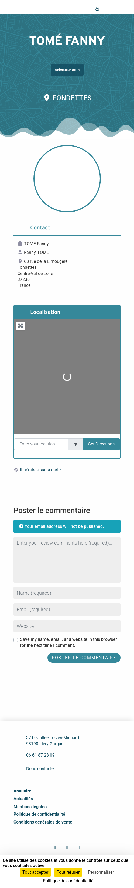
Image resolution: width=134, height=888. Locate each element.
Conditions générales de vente (42, 822)
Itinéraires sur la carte (40, 469)
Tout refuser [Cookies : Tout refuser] (68, 872)
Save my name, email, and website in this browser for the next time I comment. (68, 642)
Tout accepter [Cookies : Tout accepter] (35, 872)
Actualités (23, 798)
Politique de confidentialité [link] (68, 880)
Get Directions (101, 444)
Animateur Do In (67, 70)
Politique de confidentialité (39, 814)
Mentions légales (30, 806)
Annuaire (22, 791)
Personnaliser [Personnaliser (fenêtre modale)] (101, 872)
